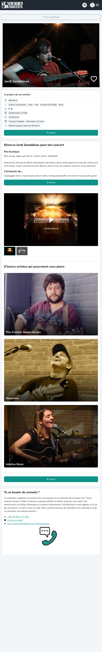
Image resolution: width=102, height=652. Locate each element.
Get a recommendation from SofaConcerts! (28, 523)
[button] (94, 5)
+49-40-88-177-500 (18, 516)
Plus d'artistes (52, 17)
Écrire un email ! (15, 520)
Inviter (52, 132)
